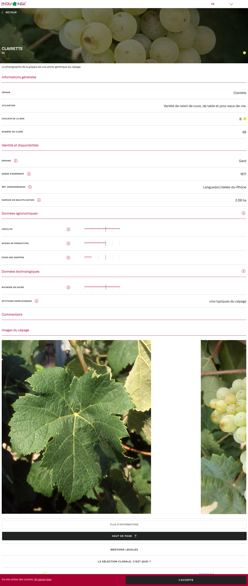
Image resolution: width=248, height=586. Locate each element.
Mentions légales (124, 549)
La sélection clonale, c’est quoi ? (124, 561)
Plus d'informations (124, 524)
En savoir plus (42, 579)
